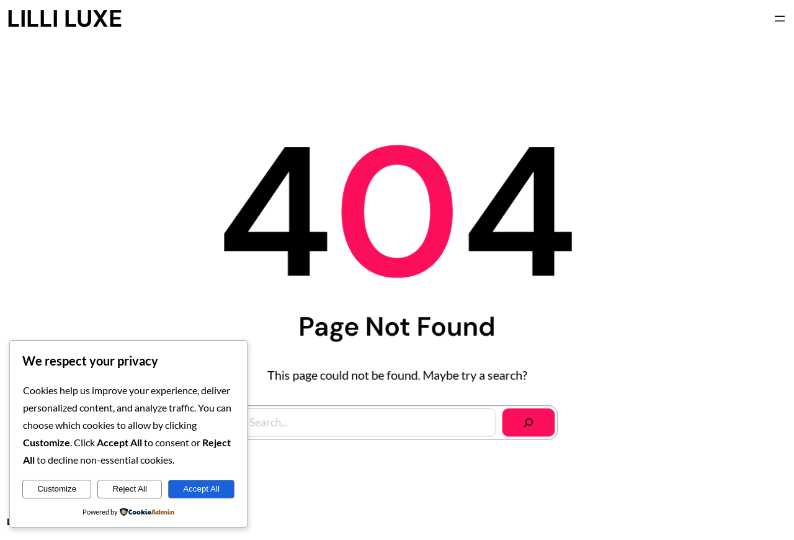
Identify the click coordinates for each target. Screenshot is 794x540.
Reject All (129, 488)
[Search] (527, 420)
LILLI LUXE (64, 18)
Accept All (201, 488)
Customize (56, 488)
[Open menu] (779, 18)
